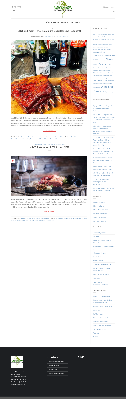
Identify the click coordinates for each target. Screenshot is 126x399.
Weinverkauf (96, 78)
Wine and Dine (68, 28)
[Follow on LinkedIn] (20, 7)
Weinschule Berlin (99, 329)
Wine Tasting (103, 92)
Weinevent (112, 67)
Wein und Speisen (46, 28)
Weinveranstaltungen (107, 75)
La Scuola (96, 310)
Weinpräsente (108, 70)
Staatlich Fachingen (100, 213)
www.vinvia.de (20, 384)
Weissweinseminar (108, 83)
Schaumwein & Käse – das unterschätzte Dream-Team (102, 168)
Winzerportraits (97, 95)
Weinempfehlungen (97, 67)
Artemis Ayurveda (99, 233)
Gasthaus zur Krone (81, 218)
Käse (101, 42)
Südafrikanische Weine (98, 49)
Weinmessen (102, 70)
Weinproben (97, 73)
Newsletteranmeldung (56, 373)
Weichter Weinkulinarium (22, 139)
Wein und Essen (34, 139)
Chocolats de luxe (99, 253)
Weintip (96, 333)
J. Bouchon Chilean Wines (102, 264)
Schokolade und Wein (103, 47)
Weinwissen (111, 80)
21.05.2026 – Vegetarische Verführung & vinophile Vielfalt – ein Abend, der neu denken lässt (104, 118)
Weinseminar (111, 72)
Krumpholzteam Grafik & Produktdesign (102, 269)
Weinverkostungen (100, 80)
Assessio (96, 236)
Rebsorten (95, 47)
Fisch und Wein (101, 37)
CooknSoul (97, 257)
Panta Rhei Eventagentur (101, 274)
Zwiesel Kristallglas (100, 221)
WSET (95, 337)
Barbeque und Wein (61, 218)
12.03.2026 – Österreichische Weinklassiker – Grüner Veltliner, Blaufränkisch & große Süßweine (103, 141)
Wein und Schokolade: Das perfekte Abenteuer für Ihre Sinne (102, 160)
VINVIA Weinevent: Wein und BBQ (49, 147)
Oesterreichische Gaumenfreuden (100, 44)
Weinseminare (97, 75)
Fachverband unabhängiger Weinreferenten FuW (102, 301)
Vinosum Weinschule (100, 321)
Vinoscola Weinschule (100, 318)
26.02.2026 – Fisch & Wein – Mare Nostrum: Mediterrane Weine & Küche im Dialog (103, 151)
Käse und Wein (106, 42)
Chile (101, 34)
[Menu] (13, 10)
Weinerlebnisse (58, 28)
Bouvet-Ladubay (99, 202)
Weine (110, 64)
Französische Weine (110, 37)
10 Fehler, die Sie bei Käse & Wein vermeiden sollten (103, 174)
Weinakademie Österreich (102, 325)
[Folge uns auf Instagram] (15, 7)
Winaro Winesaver (99, 217)
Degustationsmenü (107, 34)
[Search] (114, 11)
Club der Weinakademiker (102, 296)
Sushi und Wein (107, 49)
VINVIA (95, 52)
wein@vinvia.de (21, 382)
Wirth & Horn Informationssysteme (100, 283)
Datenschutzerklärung (56, 361)
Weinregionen (104, 72)
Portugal (110, 44)
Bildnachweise (54, 365)
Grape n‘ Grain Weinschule (102, 306)
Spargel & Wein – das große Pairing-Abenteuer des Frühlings (103, 108)
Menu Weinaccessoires (101, 210)
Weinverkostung (103, 78)
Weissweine (96, 83)
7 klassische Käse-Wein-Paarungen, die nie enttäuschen (101, 181)
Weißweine (101, 83)
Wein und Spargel (102, 60)
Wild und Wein (96, 87)
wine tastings (110, 91)
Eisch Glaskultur (98, 206)
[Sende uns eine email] (18, 7)
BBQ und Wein (74, 137)
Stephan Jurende (62, 36)
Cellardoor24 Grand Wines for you (103, 248)
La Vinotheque (98, 314)
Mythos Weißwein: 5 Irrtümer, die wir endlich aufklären (103, 189)
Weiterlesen (49, 130)
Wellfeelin (96, 278)
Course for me (98, 260)
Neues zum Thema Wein (33, 28)
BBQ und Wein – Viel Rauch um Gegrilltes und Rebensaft (49, 30)
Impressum (53, 369)
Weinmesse (95, 70)
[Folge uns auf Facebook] (12, 7)
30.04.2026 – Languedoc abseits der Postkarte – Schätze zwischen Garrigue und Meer (102, 130)
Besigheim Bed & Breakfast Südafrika (102, 241)
